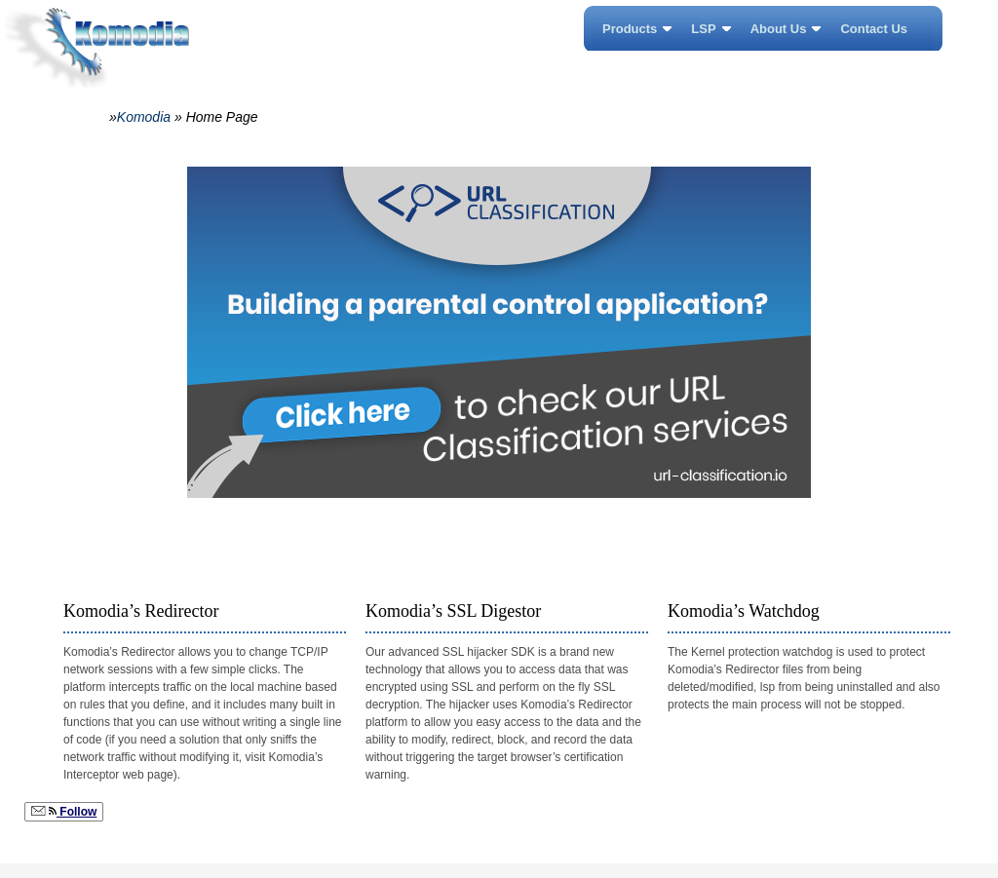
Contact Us (873, 28)
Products (629, 28)
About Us (778, 28)
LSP (703, 28)
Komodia (144, 117)
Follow (63, 812)
